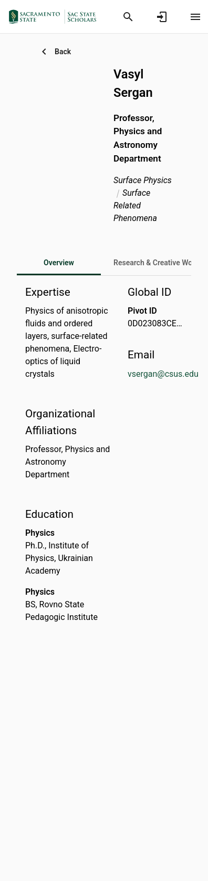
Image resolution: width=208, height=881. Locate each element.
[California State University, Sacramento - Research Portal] (55, 16)
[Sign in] (161, 16)
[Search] (128, 16)
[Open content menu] (195, 16)
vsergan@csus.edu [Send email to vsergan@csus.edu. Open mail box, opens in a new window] (163, 374)
